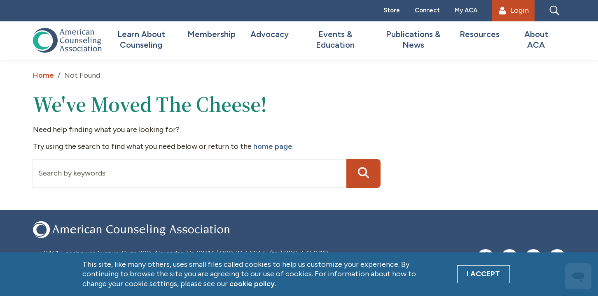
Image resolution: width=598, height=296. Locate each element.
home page (272, 146)
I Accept (483, 273)
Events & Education (335, 39)
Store (391, 10)
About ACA (536, 39)
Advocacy (269, 34)
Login (513, 10)
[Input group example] (190, 173)
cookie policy (252, 283)
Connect (427, 10)
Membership (211, 34)
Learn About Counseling (141, 39)
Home (43, 75)
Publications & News (413, 39)
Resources (480, 34)
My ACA (466, 10)
